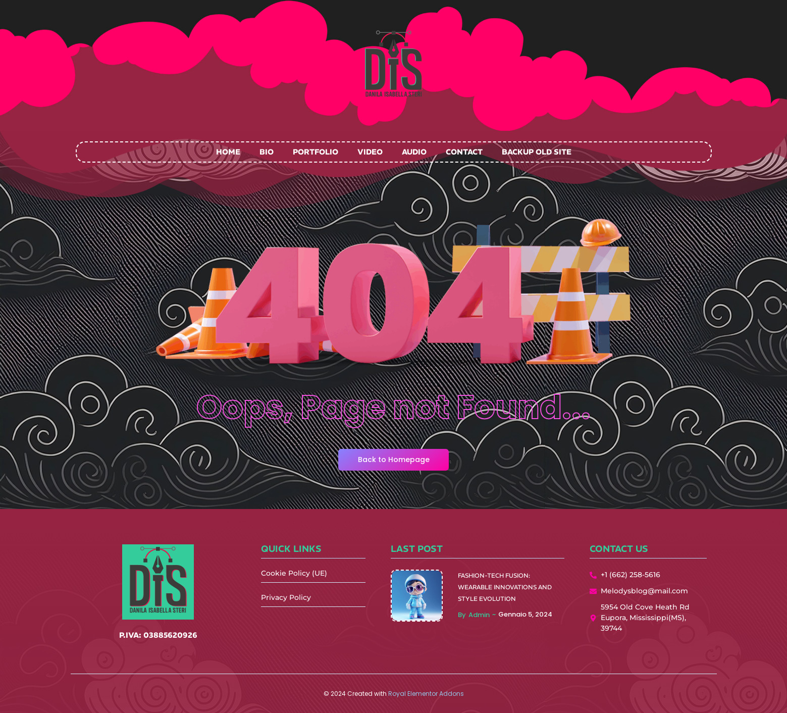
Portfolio (315, 152)
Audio (414, 152)
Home (228, 152)
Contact (464, 152)
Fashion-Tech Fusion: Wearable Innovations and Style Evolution (505, 587)
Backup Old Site (536, 152)
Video (370, 152)
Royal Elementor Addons (426, 693)
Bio (266, 152)
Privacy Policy (286, 597)
